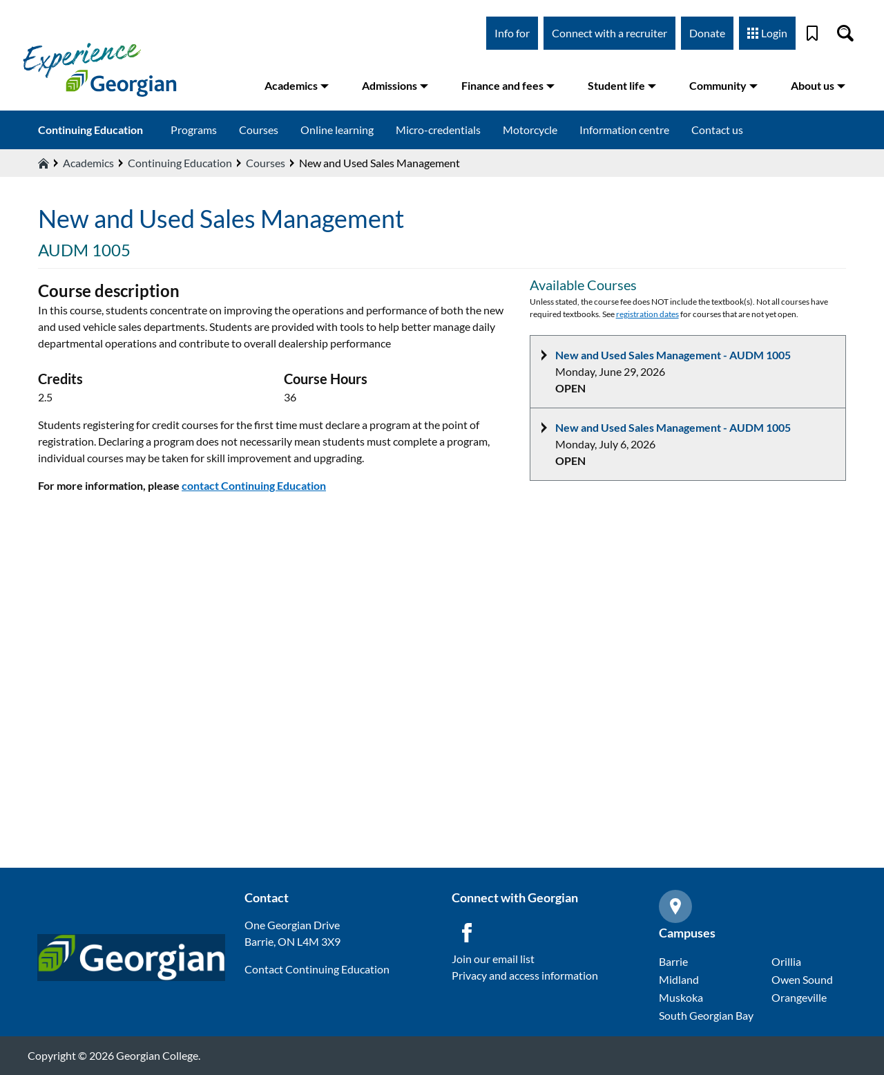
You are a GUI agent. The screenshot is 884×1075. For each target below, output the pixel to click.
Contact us (717, 129)
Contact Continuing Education (317, 969)
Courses (258, 129)
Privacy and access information (525, 975)
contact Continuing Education (254, 485)
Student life (622, 85)
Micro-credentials (438, 129)
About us (818, 85)
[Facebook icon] (467, 932)
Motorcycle (530, 129)
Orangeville (799, 997)
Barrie (673, 961)
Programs (194, 129)
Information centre (624, 129)
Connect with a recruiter (609, 32)
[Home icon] (43, 163)
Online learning (337, 129)
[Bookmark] (812, 33)
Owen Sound (802, 979)
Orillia (786, 961)
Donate (707, 32)
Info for (512, 32)
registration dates (647, 314)
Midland (679, 979)
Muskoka (681, 997)
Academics (297, 85)
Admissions (395, 85)
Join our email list (493, 958)
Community (723, 85)
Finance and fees (508, 85)
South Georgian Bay (706, 1015)
